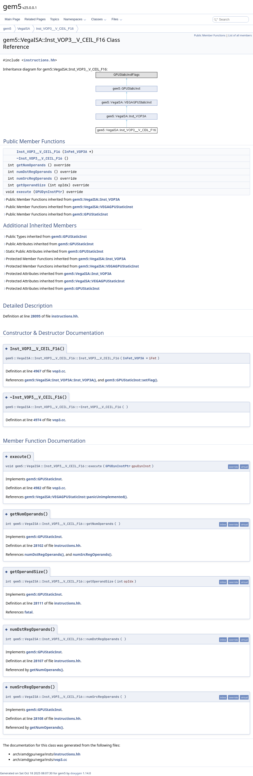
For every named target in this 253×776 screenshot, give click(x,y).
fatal (28, 612)
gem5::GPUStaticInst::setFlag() (131, 380)
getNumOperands (31, 165)
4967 (37, 371)
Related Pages (34, 19)
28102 (38, 545)
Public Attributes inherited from (48, 244)
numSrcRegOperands (34, 178)
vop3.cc (58, 371)
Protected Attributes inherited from (57, 273)
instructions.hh (39, 60)
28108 (38, 718)
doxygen (76, 773)
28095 (36, 316)
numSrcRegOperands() (92, 554)
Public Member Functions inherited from (61, 199)
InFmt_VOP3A (75, 151)
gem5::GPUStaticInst (90, 214)
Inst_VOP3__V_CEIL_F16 (55, 28)
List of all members (240, 35)
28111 (38, 603)
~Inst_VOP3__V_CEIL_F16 (39, 158)
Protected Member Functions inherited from (64, 258)
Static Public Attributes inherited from (53, 251)
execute (24, 192)
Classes (98, 19)
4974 (37, 419)
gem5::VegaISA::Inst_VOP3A (96, 199)
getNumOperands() (46, 669)
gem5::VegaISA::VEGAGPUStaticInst (102, 206)
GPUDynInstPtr (48, 192)
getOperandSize (31, 185)
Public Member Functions (209, 35)
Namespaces (74, 19)
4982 (37, 487)
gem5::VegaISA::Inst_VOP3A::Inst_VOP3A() (60, 380)
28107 (38, 660)
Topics (54, 19)
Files (116, 19)
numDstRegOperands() (44, 554)
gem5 (7, 28)
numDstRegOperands (34, 172)
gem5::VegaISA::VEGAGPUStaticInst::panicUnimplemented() (75, 496)
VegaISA (24, 28)
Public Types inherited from (45, 236)
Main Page (12, 19)
